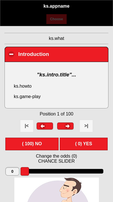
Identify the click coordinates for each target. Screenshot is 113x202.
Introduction (63, 54)
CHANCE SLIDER (56, 161)
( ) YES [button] (83, 143)
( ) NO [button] (32, 143)
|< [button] (27, 125)
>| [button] (86, 125)
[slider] (25, 171)
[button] (45, 125)
